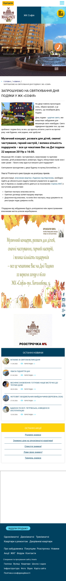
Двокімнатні (27, 536)
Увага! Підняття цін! (20, 371)
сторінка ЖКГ (56, 184)
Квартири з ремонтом (16, 541)
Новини (55, 548)
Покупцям (30, 548)
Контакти (30, 553)
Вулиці (16, 564)
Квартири (25, 564)
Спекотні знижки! (33, 446)
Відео (30, 568)
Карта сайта (40, 568)
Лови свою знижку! (33, 452)
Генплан (8, 564)
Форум (20, 553)
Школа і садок (39, 564)
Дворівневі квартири (41, 541)
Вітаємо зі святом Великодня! (25, 360)
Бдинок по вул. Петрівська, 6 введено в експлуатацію (29, 409)
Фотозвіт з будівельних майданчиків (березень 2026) (36, 397)
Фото (23, 568)
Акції (6, 553)
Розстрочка (43, 548)
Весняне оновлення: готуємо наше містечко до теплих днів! (34, 384)
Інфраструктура (11, 568)
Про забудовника (13, 548)
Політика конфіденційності (17, 573)
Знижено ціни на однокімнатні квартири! (33, 440)
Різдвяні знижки (33, 435)
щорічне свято (53, 118)
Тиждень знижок (33, 458)
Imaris (34, 559)
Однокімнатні (11, 536)
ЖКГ (13, 553)
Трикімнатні (42, 536)
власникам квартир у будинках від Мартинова (34, 178)
